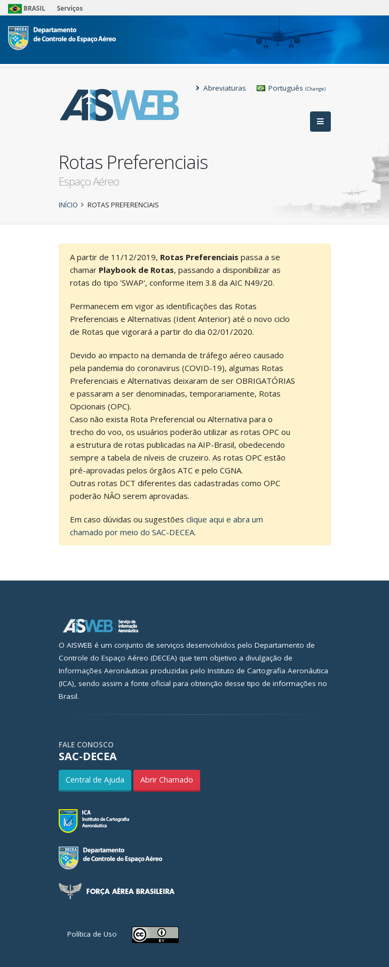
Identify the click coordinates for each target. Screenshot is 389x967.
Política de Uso (92, 934)
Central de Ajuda (95, 780)
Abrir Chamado (166, 780)
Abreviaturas (221, 88)
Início (68, 204)
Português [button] (291, 88)
